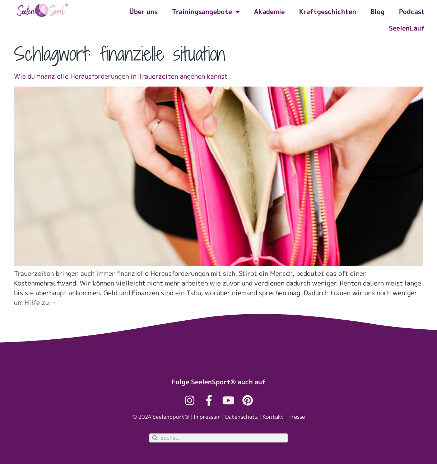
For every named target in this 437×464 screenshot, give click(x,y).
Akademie (269, 11)
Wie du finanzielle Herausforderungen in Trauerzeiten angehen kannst (121, 76)
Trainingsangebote (206, 12)
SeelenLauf (407, 28)
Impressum (207, 417)
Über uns (143, 11)
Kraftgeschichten (327, 11)
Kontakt (273, 417)
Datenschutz (241, 417)
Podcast (412, 11)
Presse (296, 417)
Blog (378, 11)
